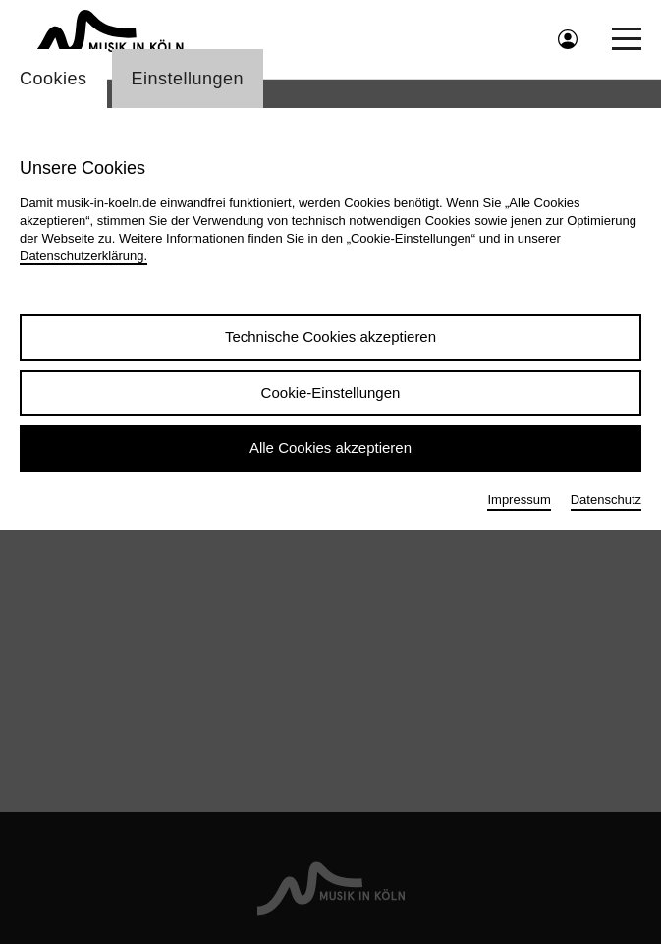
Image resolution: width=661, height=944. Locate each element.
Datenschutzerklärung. (83, 256)
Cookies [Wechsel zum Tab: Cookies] (53, 78)
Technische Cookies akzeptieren (330, 336)
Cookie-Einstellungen (331, 392)
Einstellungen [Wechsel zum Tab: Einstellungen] (188, 78)
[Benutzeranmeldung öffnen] (567, 39)
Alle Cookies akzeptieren (330, 447)
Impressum (518, 499)
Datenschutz (606, 499)
